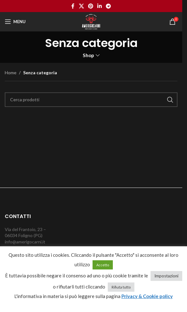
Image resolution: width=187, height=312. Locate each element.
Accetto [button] (102, 265)
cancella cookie (94, 304)
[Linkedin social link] (99, 6)
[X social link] (81, 6)
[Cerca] (91, 99)
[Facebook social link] (73, 6)
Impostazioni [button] (166, 275)
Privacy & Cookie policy (147, 296)
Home (10, 72)
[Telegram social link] (108, 6)
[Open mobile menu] (15, 21)
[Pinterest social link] (90, 6)
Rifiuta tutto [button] (121, 287)
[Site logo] (91, 21)
